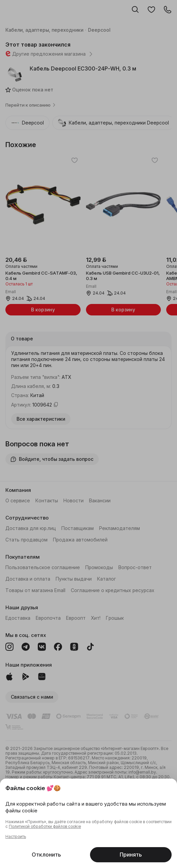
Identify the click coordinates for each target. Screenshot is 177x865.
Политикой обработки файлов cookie (45, 826)
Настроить (15, 836)
